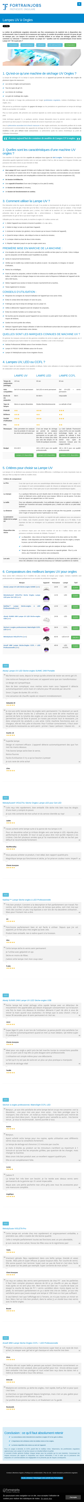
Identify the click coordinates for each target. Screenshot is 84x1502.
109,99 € (76, 637)
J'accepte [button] (73, 1497)
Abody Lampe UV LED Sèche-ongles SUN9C (20, 587)
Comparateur (70, 45)
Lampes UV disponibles (24, 455)
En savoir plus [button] (46, 1498)
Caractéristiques (27, 45)
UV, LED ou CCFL (55, 45)
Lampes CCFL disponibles (69, 455)
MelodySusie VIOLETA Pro (13, 637)
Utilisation (41, 45)
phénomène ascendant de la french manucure (23, 125)
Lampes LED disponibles (46, 455)
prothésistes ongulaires (52, 100)
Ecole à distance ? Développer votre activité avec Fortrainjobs (42, 1478)
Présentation (13, 45)
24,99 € (75, 617)
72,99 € (75, 646)
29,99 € (75, 607)
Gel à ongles (57, 157)
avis (38, 587)
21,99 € (75, 587)
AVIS (5, 666)
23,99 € (75, 596)
